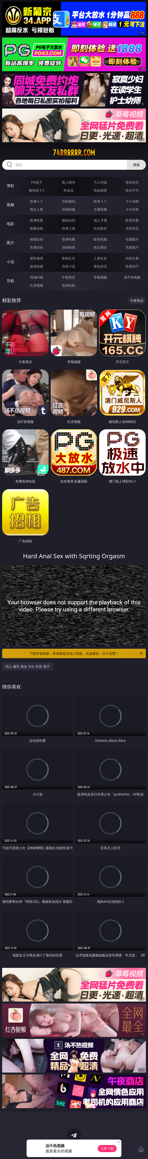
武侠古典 (132, 258)
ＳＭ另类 (132, 209)
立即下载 (107, 1148)
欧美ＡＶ (100, 201)
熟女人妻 (36, 209)
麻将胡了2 (36, 190)
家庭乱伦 (68, 258)
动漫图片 (132, 239)
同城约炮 (36, 277)
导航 (10, 280)
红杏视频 (36, 285)
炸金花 (69, 190)
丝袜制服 (68, 209)
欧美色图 (100, 239)
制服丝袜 (36, 228)
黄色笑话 (100, 266)
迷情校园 (36, 266)
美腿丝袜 (36, 247)
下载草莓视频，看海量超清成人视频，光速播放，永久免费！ (86, 653)
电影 (10, 223)
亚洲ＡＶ (36, 201)
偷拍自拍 (68, 220)
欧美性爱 (132, 220)
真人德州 (68, 182)
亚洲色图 (68, 239)
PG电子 (36, 182)
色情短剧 (68, 285)
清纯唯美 (68, 247)
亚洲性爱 (36, 220)
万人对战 (100, 182)
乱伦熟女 (100, 228)
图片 (10, 242)
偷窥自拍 (36, 239)
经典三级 (68, 228)
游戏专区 (132, 182)
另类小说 (68, 266)
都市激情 (36, 258)
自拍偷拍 (68, 201)
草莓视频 (100, 277)
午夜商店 (68, 277)
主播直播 (100, 209)
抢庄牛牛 (132, 190)
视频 (10, 204)
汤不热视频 (132, 277)
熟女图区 (100, 247)
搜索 (136, 164)
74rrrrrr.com (74, 152)
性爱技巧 (132, 266)
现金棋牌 (100, 190)
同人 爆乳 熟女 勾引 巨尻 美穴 (27, 666)
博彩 (10, 185)
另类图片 (132, 247)
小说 (10, 261)
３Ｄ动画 (132, 201)
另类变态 (132, 228)
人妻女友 (100, 258)
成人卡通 (100, 220)
